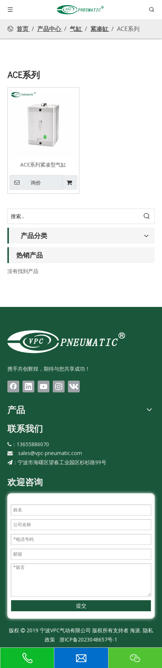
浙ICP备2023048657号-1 (88, 639)
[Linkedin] (28, 386)
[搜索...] (73, 216)
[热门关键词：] (146, 216)
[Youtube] (43, 386)
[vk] (74, 386)
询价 (25, 182)
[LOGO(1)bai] (66, 341)
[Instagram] (59, 386)
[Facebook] (13, 386)
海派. (134, 630)
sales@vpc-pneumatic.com (50, 453)
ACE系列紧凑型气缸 (43, 164)
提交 (81, 605)
